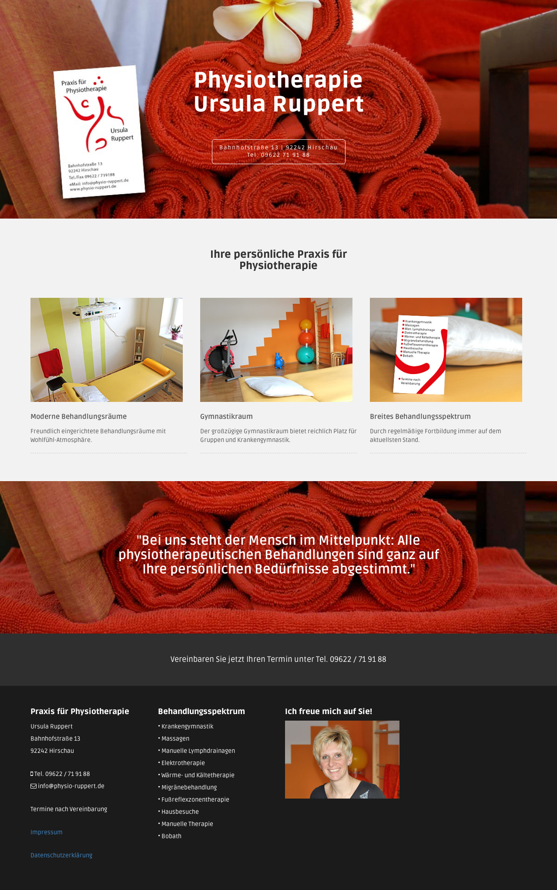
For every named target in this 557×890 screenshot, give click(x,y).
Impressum (46, 832)
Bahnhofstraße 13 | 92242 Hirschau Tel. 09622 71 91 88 (278, 151)
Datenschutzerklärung (61, 855)
